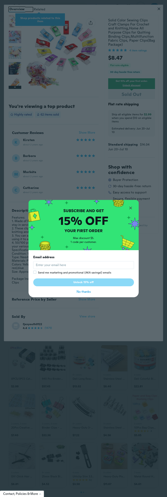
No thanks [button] (84, 292)
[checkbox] (34, 272)
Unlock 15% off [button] (83, 282)
